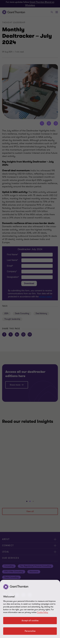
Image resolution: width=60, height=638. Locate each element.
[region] (30, 609)
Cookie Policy (42, 612)
